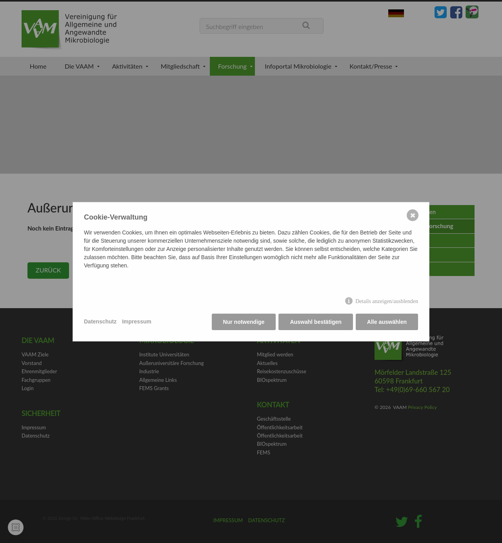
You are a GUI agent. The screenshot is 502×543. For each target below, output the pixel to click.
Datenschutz (100, 321)
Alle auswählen (387, 322)
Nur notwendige (244, 322)
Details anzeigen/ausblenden (386, 301)
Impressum (136, 321)
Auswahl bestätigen (315, 322)
